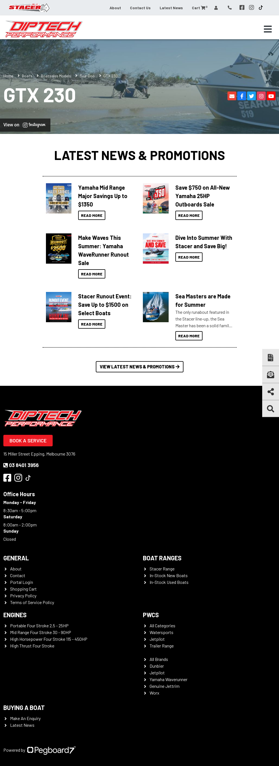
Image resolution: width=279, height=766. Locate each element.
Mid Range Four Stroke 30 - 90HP (40, 632)
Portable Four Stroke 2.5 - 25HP (39, 625)
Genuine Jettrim (165, 686)
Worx (154, 692)
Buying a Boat (24, 707)
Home (8, 75)
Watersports (161, 632)
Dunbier (157, 665)
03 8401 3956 (21, 465)
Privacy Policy (23, 595)
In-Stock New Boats (169, 575)
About (115, 7)
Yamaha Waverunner (168, 679)
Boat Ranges (162, 557)
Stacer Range (162, 568)
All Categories (162, 625)
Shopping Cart (23, 588)
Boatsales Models (56, 75)
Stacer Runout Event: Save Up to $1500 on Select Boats (105, 304)
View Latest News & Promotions (140, 366)
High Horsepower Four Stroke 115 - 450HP (48, 639)
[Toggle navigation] (268, 29)
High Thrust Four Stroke (32, 645)
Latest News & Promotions (139, 155)
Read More (92, 215)
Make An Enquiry (25, 718)
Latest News (171, 7)
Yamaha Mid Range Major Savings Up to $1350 (102, 196)
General (16, 557)
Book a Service (28, 440)
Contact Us (140, 7)
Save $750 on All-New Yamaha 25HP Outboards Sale (202, 196)
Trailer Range (162, 645)
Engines (15, 614)
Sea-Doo (87, 75)
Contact (17, 575)
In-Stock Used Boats (169, 582)
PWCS (151, 614)
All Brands (159, 659)
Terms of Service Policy (32, 602)
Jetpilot (157, 639)
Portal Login (21, 582)
